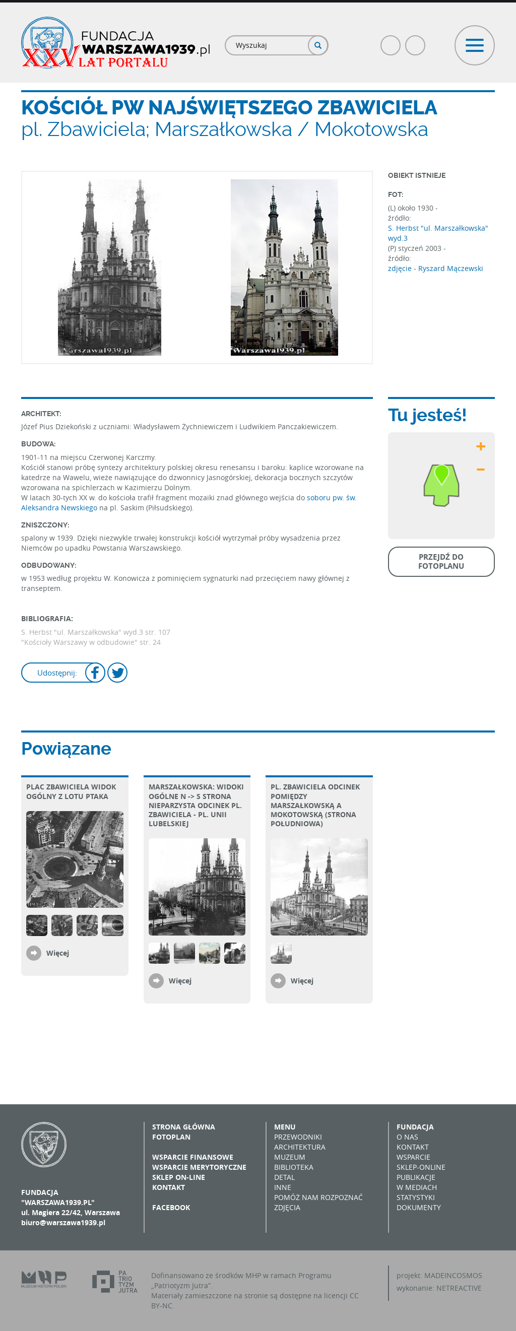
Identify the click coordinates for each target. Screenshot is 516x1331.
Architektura (300, 1147)
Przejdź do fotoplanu (441, 561)
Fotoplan (171, 1137)
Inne (282, 1187)
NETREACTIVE (459, 1288)
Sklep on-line (178, 1177)
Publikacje (416, 1177)
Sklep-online (421, 1167)
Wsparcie (413, 1157)
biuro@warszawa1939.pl (63, 1222)
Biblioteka (293, 1167)
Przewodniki (298, 1137)
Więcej (57, 953)
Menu (285, 1127)
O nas (407, 1137)
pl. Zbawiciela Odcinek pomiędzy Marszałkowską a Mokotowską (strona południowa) (315, 805)
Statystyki (416, 1197)
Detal (284, 1177)
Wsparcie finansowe (192, 1157)
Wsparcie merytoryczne (199, 1167)
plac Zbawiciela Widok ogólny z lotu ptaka (71, 791)
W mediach (417, 1187)
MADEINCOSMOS (453, 1275)
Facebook (391, 41)
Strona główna (183, 1127)
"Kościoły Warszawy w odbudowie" (79, 642)
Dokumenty (419, 1207)
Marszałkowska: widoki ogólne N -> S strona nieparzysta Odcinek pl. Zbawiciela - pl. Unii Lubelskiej (196, 805)
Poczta (415, 41)
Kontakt (168, 1187)
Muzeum (289, 1157)
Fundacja (415, 1127)
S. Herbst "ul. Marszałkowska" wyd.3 (438, 233)
